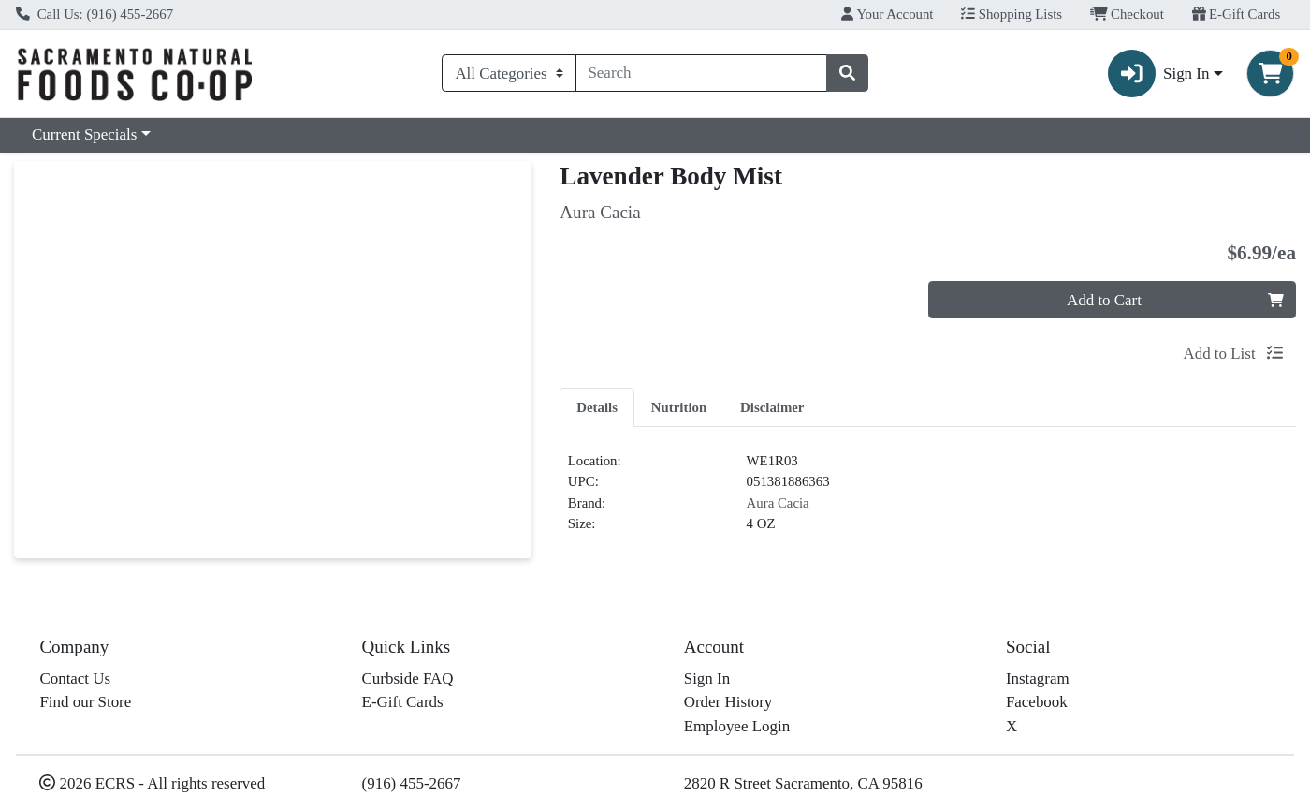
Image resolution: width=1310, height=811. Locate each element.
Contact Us (74, 678)
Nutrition (678, 407)
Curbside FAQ (408, 678)
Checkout (1127, 14)
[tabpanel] (928, 500)
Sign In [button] (1159, 73)
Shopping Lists (1011, 14)
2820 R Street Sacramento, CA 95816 (803, 783)
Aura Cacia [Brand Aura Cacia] (778, 502)
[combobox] (701, 73)
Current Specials (84, 134)
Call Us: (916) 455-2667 (94, 14)
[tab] (597, 406)
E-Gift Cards (1236, 14)
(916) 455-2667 (411, 783)
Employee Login (737, 726)
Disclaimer (772, 407)
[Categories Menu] (508, 73)
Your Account (887, 14)
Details (597, 407)
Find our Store (85, 702)
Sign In (707, 678)
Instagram (1038, 678)
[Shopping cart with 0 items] (1270, 73)
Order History (728, 702)
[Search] (701, 73)
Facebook (1037, 702)
